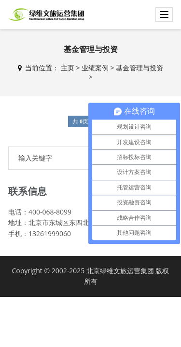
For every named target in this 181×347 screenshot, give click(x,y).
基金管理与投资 (139, 67)
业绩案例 (95, 67)
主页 (67, 67)
